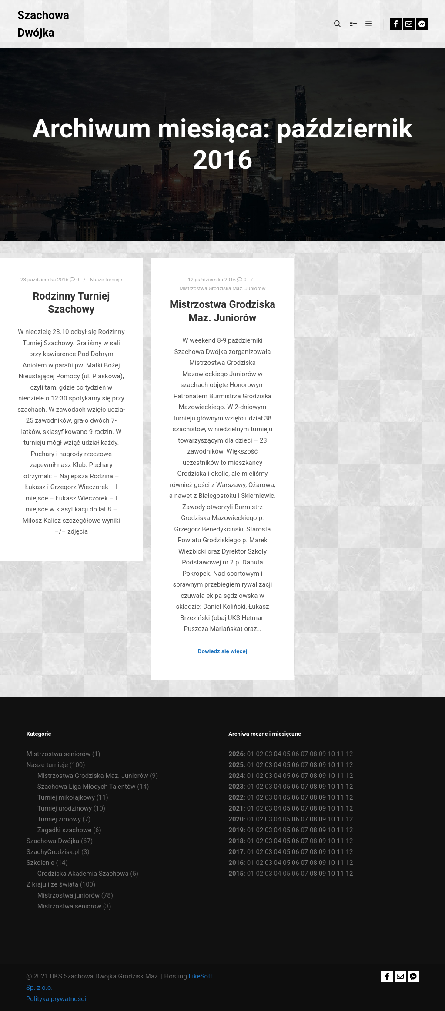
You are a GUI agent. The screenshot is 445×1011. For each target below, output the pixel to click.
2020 (235, 819)
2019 (235, 830)
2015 (235, 874)
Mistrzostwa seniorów (58, 754)
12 (349, 765)
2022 (235, 797)
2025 (235, 765)
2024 (235, 776)
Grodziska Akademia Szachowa (83, 874)
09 (322, 765)
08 (313, 765)
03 (268, 765)
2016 (235, 863)
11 (340, 765)
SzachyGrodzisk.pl (53, 852)
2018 (235, 841)
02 (259, 765)
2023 (235, 787)
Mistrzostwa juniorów (68, 895)
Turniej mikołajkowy (66, 797)
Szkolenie (40, 863)
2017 (235, 852)
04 (277, 754)
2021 (235, 808)
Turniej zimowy (59, 819)
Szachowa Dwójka (43, 24)
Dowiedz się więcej (222, 651)
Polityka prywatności (56, 999)
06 (295, 765)
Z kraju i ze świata (52, 884)
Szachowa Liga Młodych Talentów (86, 787)
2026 (235, 754)
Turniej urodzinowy (64, 808)
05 (286, 765)
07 (304, 776)
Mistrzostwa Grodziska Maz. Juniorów (222, 288)
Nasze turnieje (106, 280)
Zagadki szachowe (64, 830)
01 (250, 754)
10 (331, 765)
